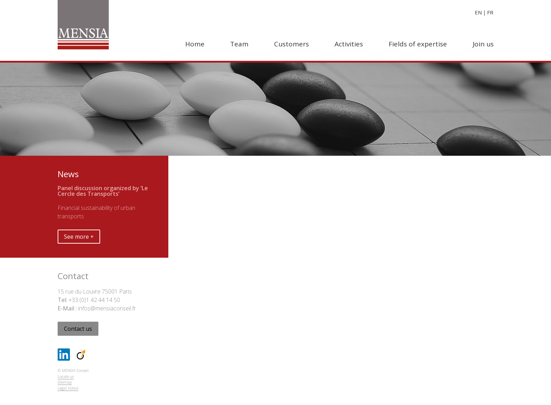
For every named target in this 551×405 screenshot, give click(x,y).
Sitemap (65, 382)
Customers (291, 44)
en (478, 12)
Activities (349, 44)
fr (490, 12)
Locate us (66, 376)
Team (239, 44)
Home (195, 44)
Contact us (78, 329)
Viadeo (81, 354)
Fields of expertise (418, 44)
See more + (79, 236)
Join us (483, 44)
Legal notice (68, 388)
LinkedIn (64, 354)
